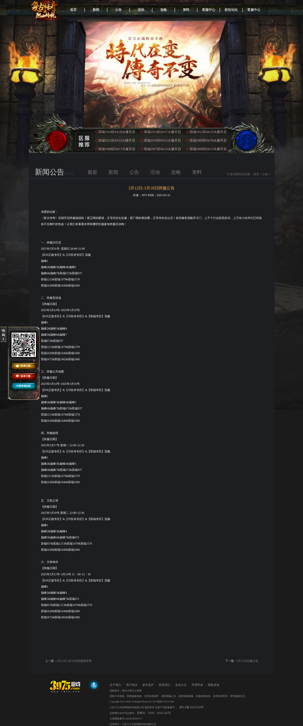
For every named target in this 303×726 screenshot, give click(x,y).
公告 (118, 9)
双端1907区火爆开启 (162, 149)
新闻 (96, 9)
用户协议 (131, 684)
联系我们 (164, 684)
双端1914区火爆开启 (116, 132)
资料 (186, 9)
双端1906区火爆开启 (208, 149)
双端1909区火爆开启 (208, 140)
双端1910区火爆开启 (162, 140)
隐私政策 (213, 684)
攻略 (163, 9)
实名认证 (181, 684)
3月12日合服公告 (247, 661)
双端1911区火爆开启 (116, 140)
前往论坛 (231, 9)
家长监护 (148, 684)
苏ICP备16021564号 (191, 707)
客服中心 (208, 9)
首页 (73, 9)
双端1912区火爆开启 (208, 132)
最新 (92, 172)
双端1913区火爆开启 (162, 132)
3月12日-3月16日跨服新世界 (74, 661)
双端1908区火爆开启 (116, 149)
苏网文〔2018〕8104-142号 (154, 713)
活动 (141, 9)
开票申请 (197, 684)
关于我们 (115, 684)
